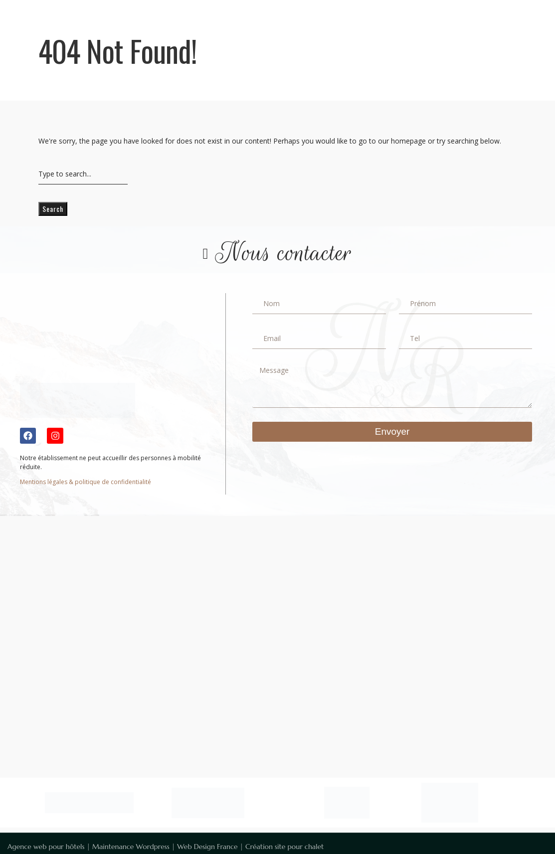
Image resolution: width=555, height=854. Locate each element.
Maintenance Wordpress (131, 846)
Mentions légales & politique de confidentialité (85, 482)
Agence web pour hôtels (45, 846)
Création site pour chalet (284, 846)
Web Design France (207, 846)
